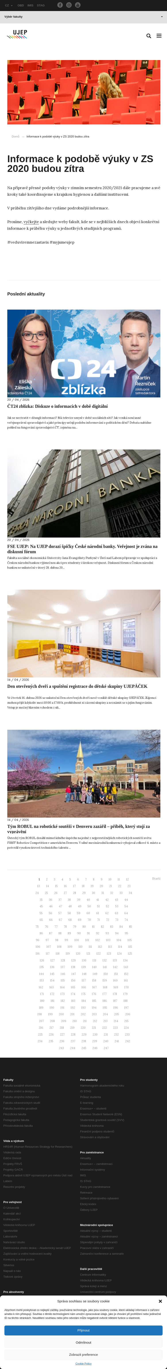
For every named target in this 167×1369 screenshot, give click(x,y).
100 (76, 940)
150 (106, 974)
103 (108, 940)
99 (66, 940)
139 (83, 967)
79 (74, 927)
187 (115, 1001)
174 (73, 994)
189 (41, 1008)
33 (121, 893)
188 (125, 1001)
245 (83, 1048)
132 (104, 960)
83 (111, 927)
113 (110, 947)
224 (126, 1028)
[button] (160, 1301)
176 (94, 994)
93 (107, 933)
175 (83, 994)
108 (59, 947)
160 (115, 980)
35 (41, 900)
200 (61, 1014)
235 (51, 1041)
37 (59, 900)
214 (116, 1021)
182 (63, 1001)
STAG (41, 5)
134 (125, 960)
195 (105, 1008)
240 (105, 1041)
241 (117, 1041)
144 (41, 974)
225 (40, 1034)
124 (119, 953)
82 (102, 927)
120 (78, 953)
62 (107, 913)
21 (110, 886)
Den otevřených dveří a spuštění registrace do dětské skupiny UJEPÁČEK (77, 686)
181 (52, 1001)
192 (73, 1008)
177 (104, 994)
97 (47, 940)
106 (38, 947)
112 (100, 947)
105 (129, 940)
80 (84, 927)
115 (130, 947)
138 (73, 967)
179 (125, 994)
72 (107, 920)
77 (56, 927)
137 (63, 967)
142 (115, 967)
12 (127, 879)
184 (83, 1001)
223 (115, 1028)
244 (72, 1048)
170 (126, 987)
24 (37, 893)
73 (116, 920)
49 (79, 906)
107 (48, 947)
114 (120, 947)
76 (46, 927)
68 (70, 920)
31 (102, 893)
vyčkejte (31, 221)
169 (115, 987)
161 (126, 980)
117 (48, 953)
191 (62, 1008)
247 (106, 1048)
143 (126, 967)
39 (78, 900)
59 (78, 913)
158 (94, 980)
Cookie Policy (83, 1363)
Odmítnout (83, 1342)
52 (107, 906)
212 (95, 1021)
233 (127, 1034)
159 (104, 980)
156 (73, 980)
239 (94, 1041)
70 (89, 920)
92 (97, 933)
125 (130, 953)
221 (94, 1028)
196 (115, 1008)
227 (62, 1034)
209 (63, 1021)
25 (46, 893)
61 (97, 913)
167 (94, 987)
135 (42, 967)
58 (69, 913)
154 (52, 980)
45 (41, 906)
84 (121, 927)
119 (68, 953)
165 (73, 987)
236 (62, 1041)
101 (87, 940)
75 (37, 927)
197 (126, 1008)
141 (105, 967)
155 (63, 980)
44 (126, 900)
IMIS (30, 5)
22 (119, 886)
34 (130, 893)
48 (70, 906)
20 (101, 886)
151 (116, 974)
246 (95, 1048)
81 (93, 927)
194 (94, 1008)
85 (130, 927)
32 (111, 893)
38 (69, 900)
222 (104, 1028)
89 (69, 933)
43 (116, 900)
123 (109, 953)
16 (65, 886)
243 (61, 1048)
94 (117, 933)
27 (65, 893)
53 (116, 906)
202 (83, 1014)
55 (41, 913)
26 (56, 893)
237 (73, 1041)
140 (94, 967)
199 (50, 1014)
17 (74, 886)
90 (79, 933)
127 (52, 960)
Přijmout (83, 1330)
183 (73, 1001)
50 (89, 906)
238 (83, 1041)
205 (116, 1014)
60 (88, 913)
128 (63, 960)
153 (42, 980)
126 (42, 960)
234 (40, 1041)
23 (129, 886)
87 (50, 933)
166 (83, 987)
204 (105, 1014)
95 (126, 933)
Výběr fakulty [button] (83, 16)
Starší (156, 878)
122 (98, 953)
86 (41, 933)
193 (83, 1008)
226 (51, 1034)
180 (42, 1001)
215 (126, 1021)
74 (126, 920)
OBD (20, 5)
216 (41, 1028)
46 (51, 906)
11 (119, 879)
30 (93, 893)
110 (81, 947)
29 (84, 893)
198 (39, 1014)
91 (88, 933)
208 (52, 1021)
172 (52, 994)
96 (37, 940)
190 (52, 1008)
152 (126, 974)
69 (79, 920)
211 (85, 1021)
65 (41, 920)
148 (84, 974)
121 (88, 953)
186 (104, 1001)
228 (73, 1034)
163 (51, 987)
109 (70, 947)
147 (73, 974)
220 (83, 1028)
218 (62, 1028)
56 (50, 913)
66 (51, 920)
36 (50, 900)
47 (60, 906)
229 (84, 1034)
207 (41, 1021)
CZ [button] (9, 5)
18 (83, 886)
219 (72, 1028)
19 (92, 886)
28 (74, 893)
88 (59, 933)
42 (107, 900)
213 (105, 1021)
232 (116, 1034)
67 (60, 920)
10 (110, 879)
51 (98, 906)
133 (115, 960)
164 (62, 987)
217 (51, 1028)
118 (58, 953)
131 (94, 960)
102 (97, 940)
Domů (15, 136)
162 (41, 987)
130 (84, 960)
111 (90, 947)
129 (73, 960)
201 (72, 1014)
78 (65, 927)
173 (62, 994)
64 (126, 913)
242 (127, 1041)
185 (94, 1001)
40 (88, 900)
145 (52, 974)
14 (47, 886)
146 (63, 974)
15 (56, 886)
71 (98, 920)
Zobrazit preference (83, 1354)
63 (116, 913)
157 (84, 980)
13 (38, 886)
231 (106, 1034)
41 (97, 900)
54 (126, 906)
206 (127, 1014)
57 (59, 913)
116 (38, 953)
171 (42, 994)
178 (115, 994)
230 (95, 1034)
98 (56, 940)
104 (119, 940)
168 (105, 987)
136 (52, 967)
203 (94, 1014)
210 (74, 1021)
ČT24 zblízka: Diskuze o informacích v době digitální (57, 406)
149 (95, 974)
